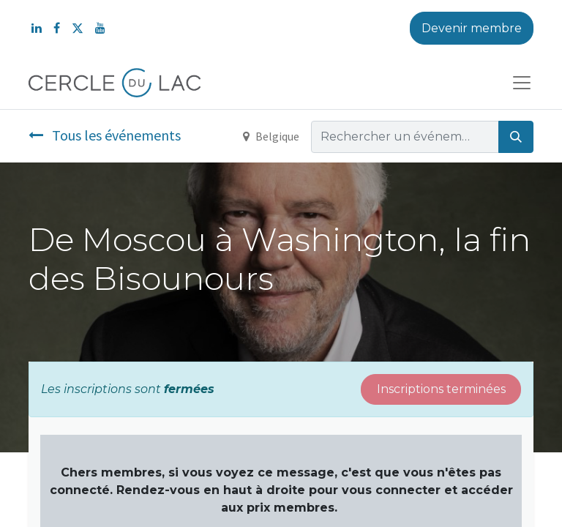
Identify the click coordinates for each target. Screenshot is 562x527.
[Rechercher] (515, 137)
